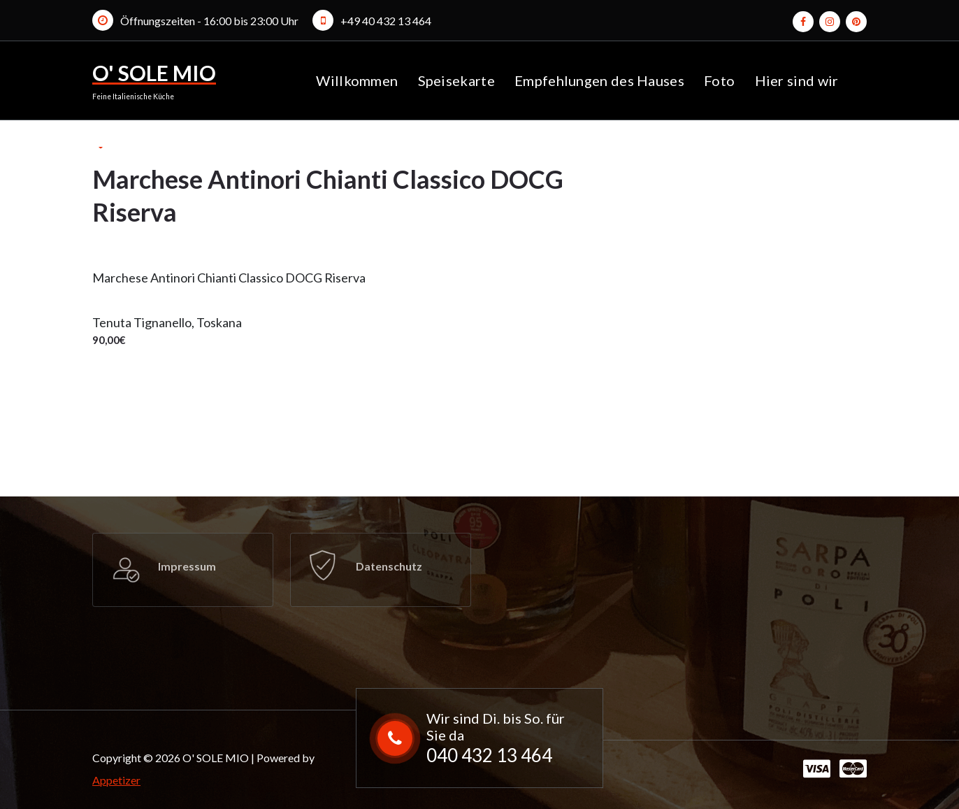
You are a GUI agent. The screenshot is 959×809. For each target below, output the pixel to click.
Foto (719, 80)
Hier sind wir (797, 80)
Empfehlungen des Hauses (599, 80)
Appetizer (116, 780)
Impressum (187, 566)
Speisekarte (456, 80)
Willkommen (357, 80)
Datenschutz (389, 566)
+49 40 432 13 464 (385, 20)
